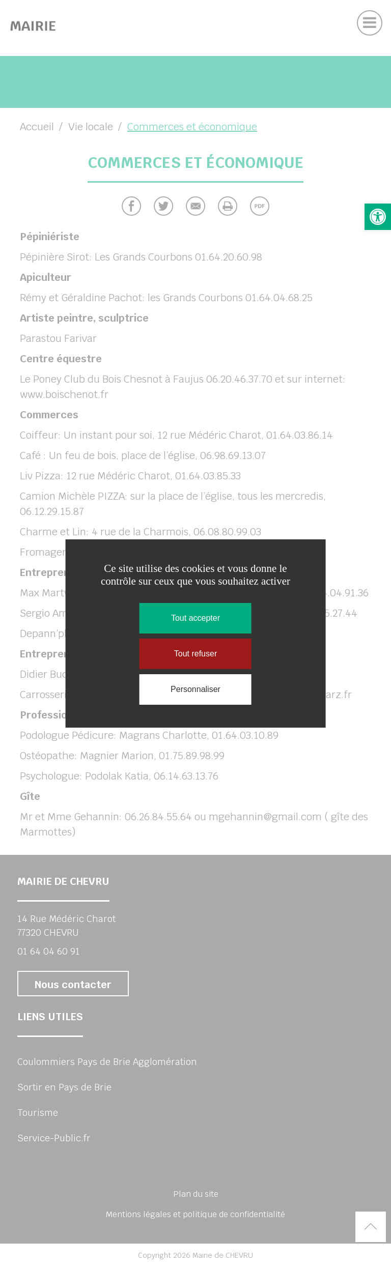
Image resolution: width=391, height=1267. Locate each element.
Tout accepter (195, 618)
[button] (378, 217)
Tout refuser (195, 653)
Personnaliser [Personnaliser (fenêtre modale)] (195, 689)
